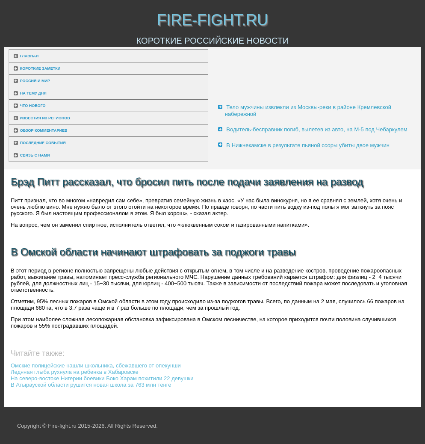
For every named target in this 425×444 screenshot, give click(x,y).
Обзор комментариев (44, 130)
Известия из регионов (45, 118)
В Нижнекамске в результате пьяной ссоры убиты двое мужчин (308, 145)
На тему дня (33, 93)
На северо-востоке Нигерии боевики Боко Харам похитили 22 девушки (102, 378)
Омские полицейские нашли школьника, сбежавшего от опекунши (96, 365)
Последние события (43, 143)
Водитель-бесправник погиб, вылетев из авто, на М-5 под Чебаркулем (316, 129)
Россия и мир (35, 81)
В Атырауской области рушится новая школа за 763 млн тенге (91, 385)
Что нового (33, 106)
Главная (29, 56)
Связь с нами (35, 155)
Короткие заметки (40, 68)
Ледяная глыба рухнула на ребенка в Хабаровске (75, 372)
